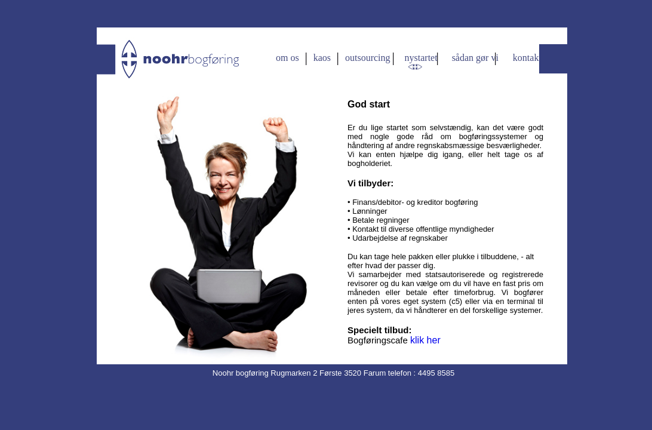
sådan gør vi (475, 58)
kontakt (527, 58)
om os (289, 58)
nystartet (421, 58)
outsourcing (367, 58)
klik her (425, 340)
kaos (322, 58)
